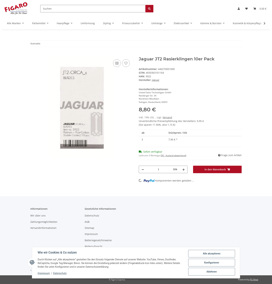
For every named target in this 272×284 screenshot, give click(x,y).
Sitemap (89, 228)
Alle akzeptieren (211, 253)
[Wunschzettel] (246, 9)
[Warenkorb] (259, 9)
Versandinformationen (43, 228)
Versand (167, 117)
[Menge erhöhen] (183, 169)
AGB (87, 221)
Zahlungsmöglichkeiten (43, 221)
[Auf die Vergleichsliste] (117, 63)
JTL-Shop (254, 279)
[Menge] (158, 169)
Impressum (44, 273)
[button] (239, 9)
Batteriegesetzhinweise (98, 240)
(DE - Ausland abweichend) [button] (173, 155)
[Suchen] (93, 8)
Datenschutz (60, 273)
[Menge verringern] (143, 169)
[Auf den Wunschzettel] (126, 63)
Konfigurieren (211, 262)
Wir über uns (38, 215)
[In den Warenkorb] (33, 55)
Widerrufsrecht (93, 246)
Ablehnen (211, 271)
